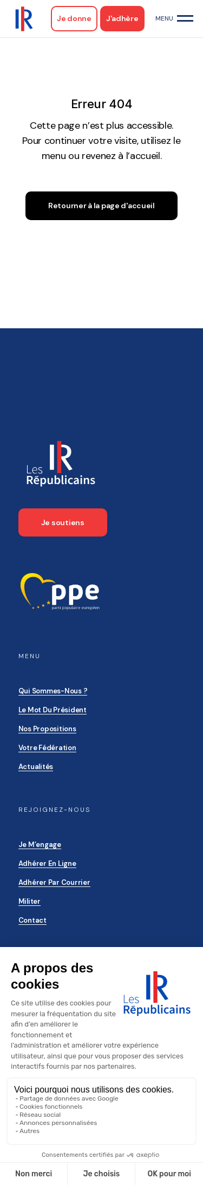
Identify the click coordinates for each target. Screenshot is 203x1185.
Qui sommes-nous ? (53, 691)
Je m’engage (39, 844)
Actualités (35, 766)
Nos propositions (47, 728)
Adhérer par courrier (54, 882)
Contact (32, 920)
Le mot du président (52, 709)
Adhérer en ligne (47, 863)
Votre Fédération (47, 747)
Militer (29, 901)
